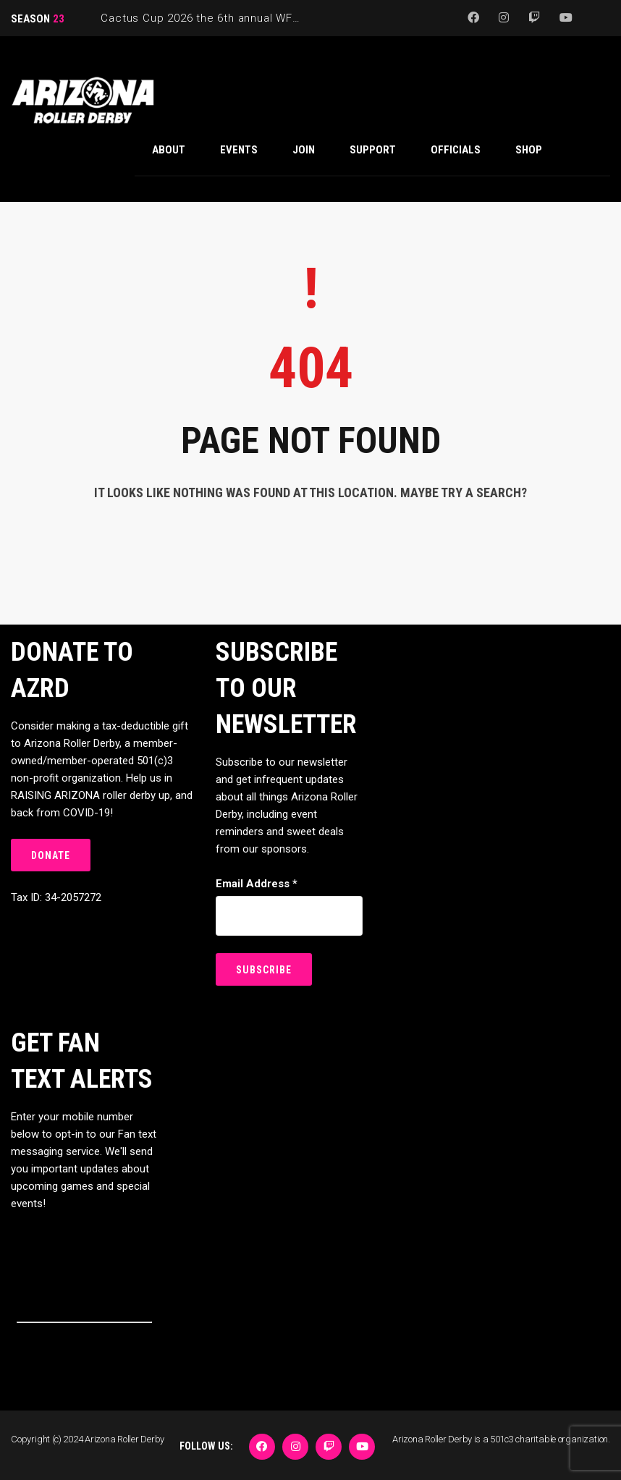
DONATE (50, 855)
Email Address (256, 883)
